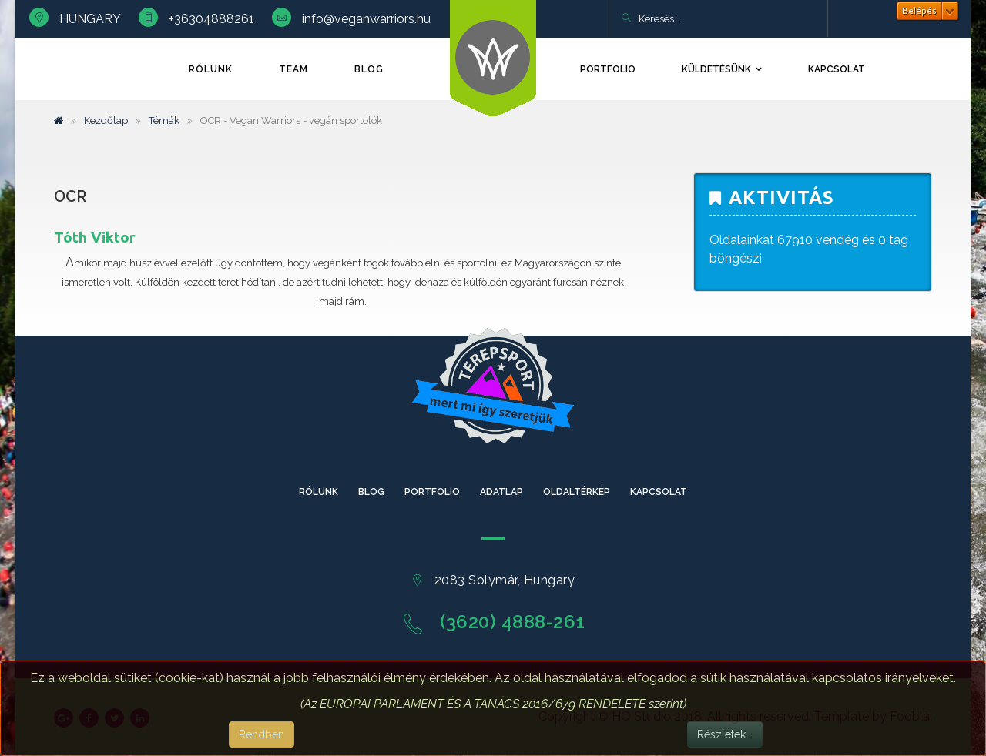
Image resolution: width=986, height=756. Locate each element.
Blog (369, 69)
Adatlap (501, 492)
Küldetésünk (716, 69)
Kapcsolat (836, 69)
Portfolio (608, 69)
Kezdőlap (106, 120)
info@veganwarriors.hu (366, 19)
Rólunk (211, 69)
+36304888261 (211, 19)
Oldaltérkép (576, 492)
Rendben (261, 734)
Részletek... (725, 734)
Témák (164, 120)
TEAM (293, 69)
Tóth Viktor (95, 237)
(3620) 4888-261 (512, 621)
